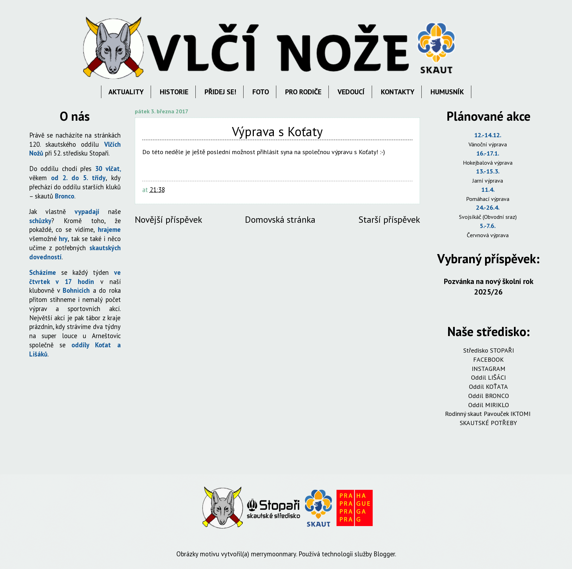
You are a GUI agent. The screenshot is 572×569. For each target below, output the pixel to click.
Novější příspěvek (168, 219)
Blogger (384, 554)
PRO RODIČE (303, 91)
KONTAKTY (397, 91)
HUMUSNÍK (447, 91)
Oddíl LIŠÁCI (488, 377)
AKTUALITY (126, 91)
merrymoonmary (273, 554)
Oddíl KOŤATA (488, 387)
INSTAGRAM (488, 369)
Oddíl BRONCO (488, 396)
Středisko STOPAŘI (488, 350)
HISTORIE (174, 91)
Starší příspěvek (389, 219)
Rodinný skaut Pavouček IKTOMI (488, 414)
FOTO (260, 91)
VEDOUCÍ (351, 91)
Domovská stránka (280, 219)
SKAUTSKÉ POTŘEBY (488, 423)
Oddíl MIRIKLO (488, 405)
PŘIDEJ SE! (220, 91)
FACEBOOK (488, 359)
